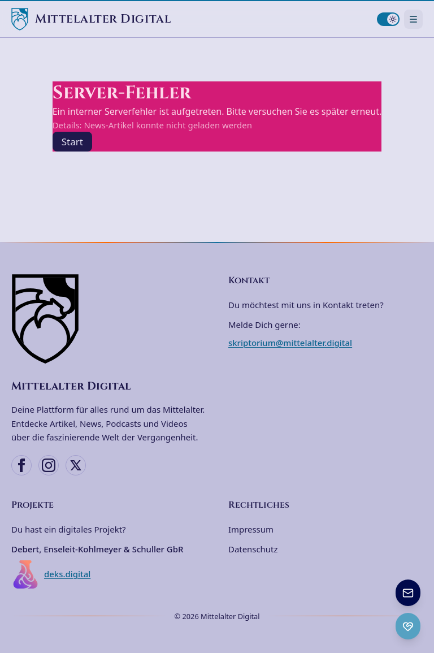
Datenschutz (252, 549)
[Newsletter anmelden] (408, 593)
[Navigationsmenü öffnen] (413, 19)
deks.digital (50, 574)
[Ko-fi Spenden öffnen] (408, 626)
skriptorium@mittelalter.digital (290, 342)
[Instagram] (48, 465)
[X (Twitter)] (76, 465)
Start (72, 141)
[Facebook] (21, 465)
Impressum (251, 529)
